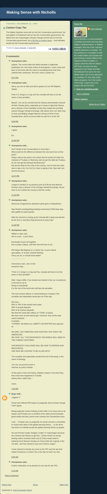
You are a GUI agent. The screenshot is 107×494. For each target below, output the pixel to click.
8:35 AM (14, 457)
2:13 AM (14, 471)
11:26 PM (15, 225)
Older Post (63, 485)
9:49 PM (14, 122)
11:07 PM (15, 176)
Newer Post (6, 485)
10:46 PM (15, 141)
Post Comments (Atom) (22, 490)
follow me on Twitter (97, 104)
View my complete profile (87, 89)
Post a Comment (12, 476)
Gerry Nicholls (96, 29)
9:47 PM (14, 78)
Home (35, 485)
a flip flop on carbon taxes (41, 41)
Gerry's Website (82, 94)
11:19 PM (15, 195)
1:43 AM (14, 389)
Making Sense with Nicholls (31, 12)
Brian (13, 394)
